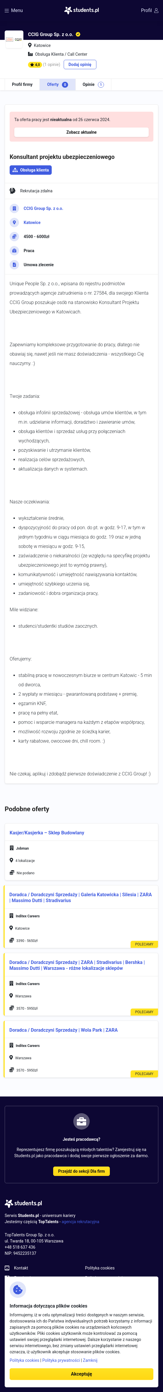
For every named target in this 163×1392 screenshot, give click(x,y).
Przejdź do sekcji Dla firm (81, 1171)
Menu (14, 10)
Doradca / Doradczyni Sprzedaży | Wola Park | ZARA (63, 1030)
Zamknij (90, 1360)
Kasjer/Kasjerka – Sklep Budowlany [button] (47, 833)
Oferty (57, 85)
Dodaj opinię (80, 64)
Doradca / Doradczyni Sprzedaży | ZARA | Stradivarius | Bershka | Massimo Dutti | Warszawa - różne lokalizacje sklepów (77, 965)
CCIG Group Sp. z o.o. (43, 208)
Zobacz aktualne (81, 132)
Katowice (32, 222)
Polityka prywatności (61, 1360)
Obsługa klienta (34, 170)
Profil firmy (22, 84)
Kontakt (21, 1268)
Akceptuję (81, 1374)
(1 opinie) (51, 64)
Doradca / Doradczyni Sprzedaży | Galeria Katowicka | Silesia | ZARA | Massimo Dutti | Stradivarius (80, 897)
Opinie (93, 85)
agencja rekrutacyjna (80, 1221)
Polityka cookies (100, 1268)
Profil (149, 10)
